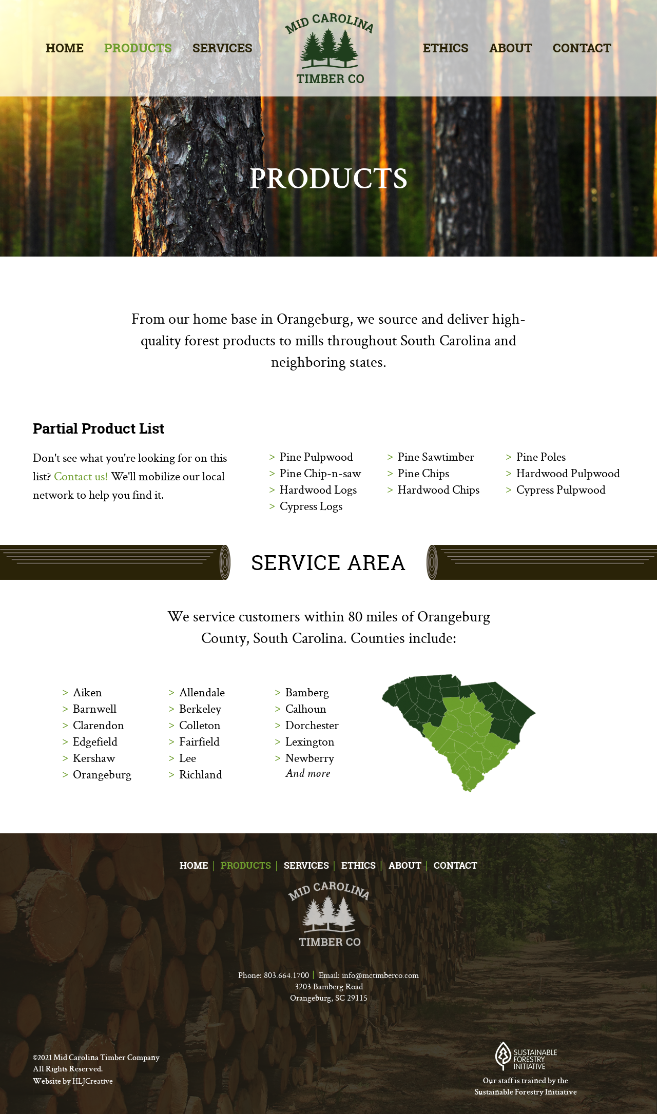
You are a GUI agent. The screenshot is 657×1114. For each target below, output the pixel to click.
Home (65, 48)
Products (138, 48)
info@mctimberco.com (380, 975)
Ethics (446, 48)
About (510, 48)
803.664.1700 (286, 975)
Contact (582, 48)
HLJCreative (92, 1081)
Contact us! (81, 476)
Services (222, 48)
